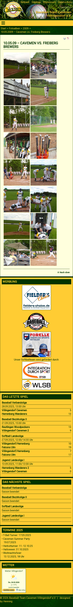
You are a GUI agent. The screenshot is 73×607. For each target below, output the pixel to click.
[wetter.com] (8, 591)
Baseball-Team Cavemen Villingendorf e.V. (32, 597)
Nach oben (65, 272)
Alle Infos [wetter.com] (20, 590)
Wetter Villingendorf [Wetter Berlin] (14, 571)
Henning (7, 601)
